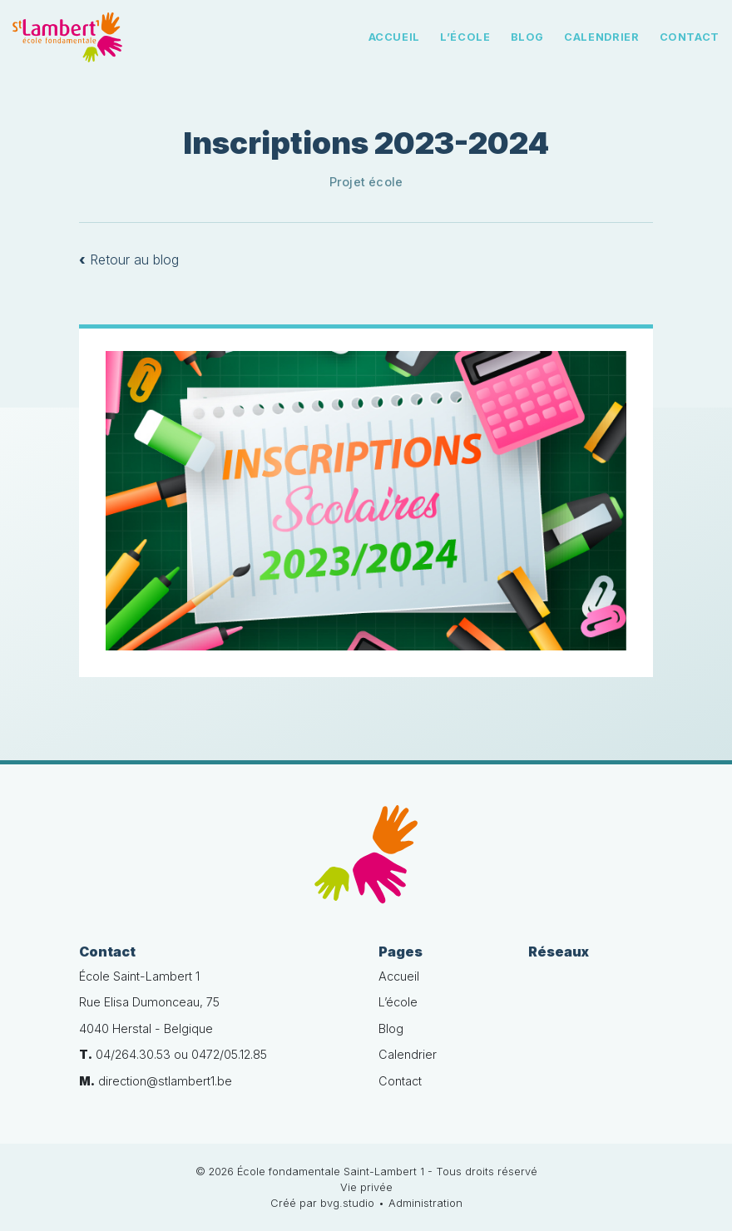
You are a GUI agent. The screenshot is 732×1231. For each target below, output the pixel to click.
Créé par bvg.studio (322, 1203)
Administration (425, 1203)
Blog (528, 37)
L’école (465, 37)
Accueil (394, 37)
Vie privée (366, 1187)
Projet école (366, 182)
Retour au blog (129, 259)
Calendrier (601, 37)
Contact (690, 37)
